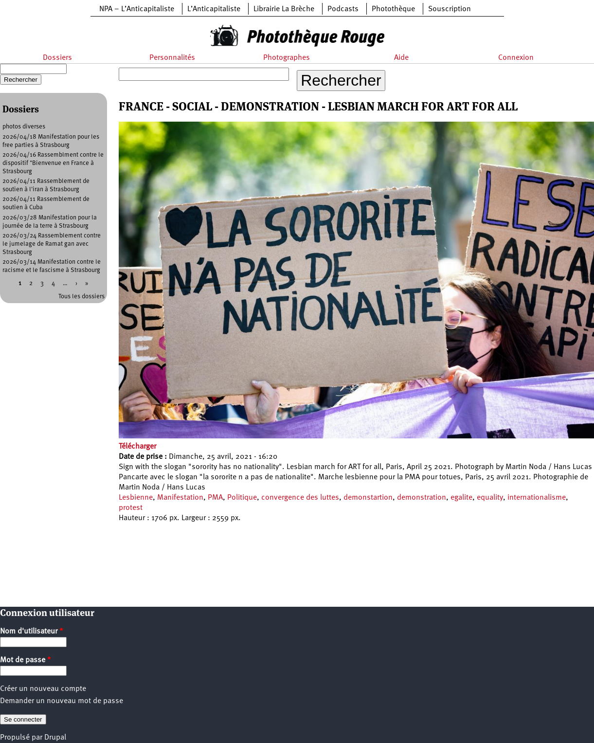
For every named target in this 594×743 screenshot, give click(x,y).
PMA (215, 498)
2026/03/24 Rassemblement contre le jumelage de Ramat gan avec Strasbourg (51, 244)
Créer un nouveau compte (43, 689)
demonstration (421, 498)
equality (490, 498)
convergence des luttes (300, 498)
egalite (461, 498)
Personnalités (172, 58)
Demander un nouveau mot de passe (61, 701)
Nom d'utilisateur (31, 631)
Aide (401, 58)
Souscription (449, 9)
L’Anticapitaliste (213, 9)
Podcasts (343, 9)
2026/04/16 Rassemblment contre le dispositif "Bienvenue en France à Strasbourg (53, 163)
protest (131, 508)
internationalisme (536, 498)
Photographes (286, 58)
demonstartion (368, 498)
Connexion (516, 58)
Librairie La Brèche (283, 9)
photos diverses (23, 127)
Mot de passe (25, 660)
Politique (242, 498)
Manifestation (180, 498)
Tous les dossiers (81, 296)
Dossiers (57, 58)
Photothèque (393, 9)
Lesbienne (136, 498)
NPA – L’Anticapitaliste (136, 9)
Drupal (55, 738)
